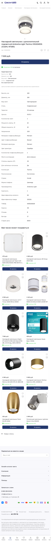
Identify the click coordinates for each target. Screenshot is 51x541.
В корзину (25, 62)
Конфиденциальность (35, 512)
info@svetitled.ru (6, 494)
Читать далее (19, 530)
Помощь (4, 480)
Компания (4, 471)
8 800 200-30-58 (6, 491)
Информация (5, 476)
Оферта (47, 512)
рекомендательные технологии (36, 519)
